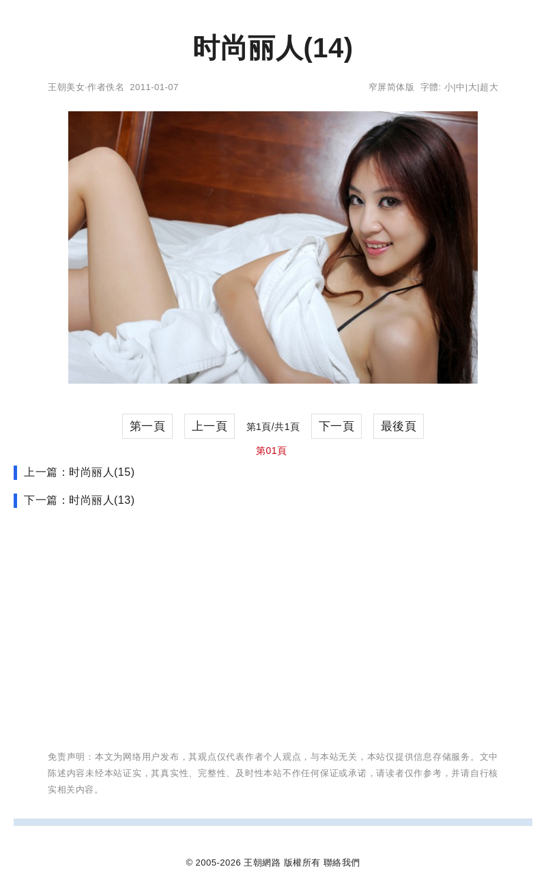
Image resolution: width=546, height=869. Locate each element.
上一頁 (210, 426)
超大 (489, 87)
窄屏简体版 (392, 87)
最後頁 (399, 426)
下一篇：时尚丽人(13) (79, 500)
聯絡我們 (342, 862)
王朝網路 (262, 862)
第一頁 (148, 426)
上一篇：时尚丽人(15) (79, 472)
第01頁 (271, 450)
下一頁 (337, 426)
